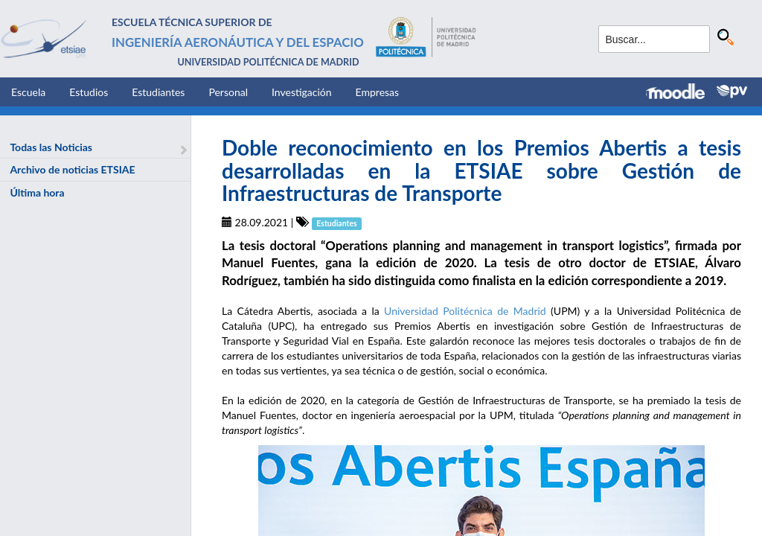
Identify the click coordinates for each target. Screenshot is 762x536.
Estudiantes (158, 92)
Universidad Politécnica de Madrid (465, 310)
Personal (228, 92)
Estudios (88, 92)
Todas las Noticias (51, 147)
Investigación (302, 92)
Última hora (37, 192)
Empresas (378, 92)
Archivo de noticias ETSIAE (72, 169)
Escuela (28, 92)
